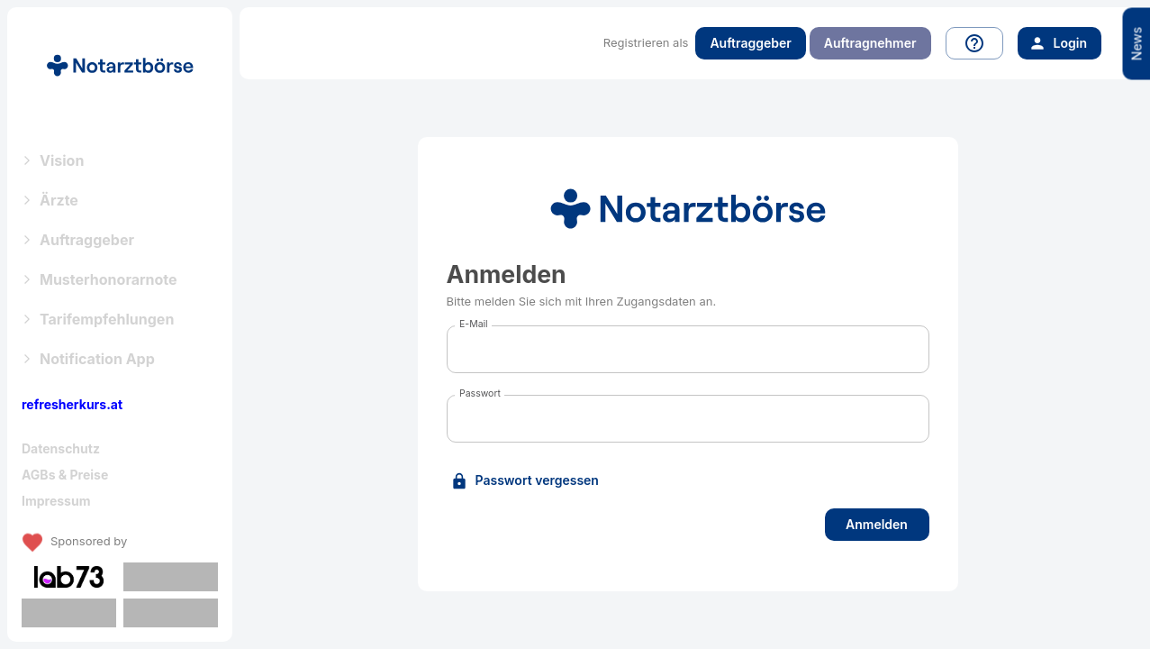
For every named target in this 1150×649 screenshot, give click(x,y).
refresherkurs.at (72, 404)
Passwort (480, 393)
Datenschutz (61, 448)
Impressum (56, 500)
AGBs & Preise (65, 474)
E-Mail (473, 324)
